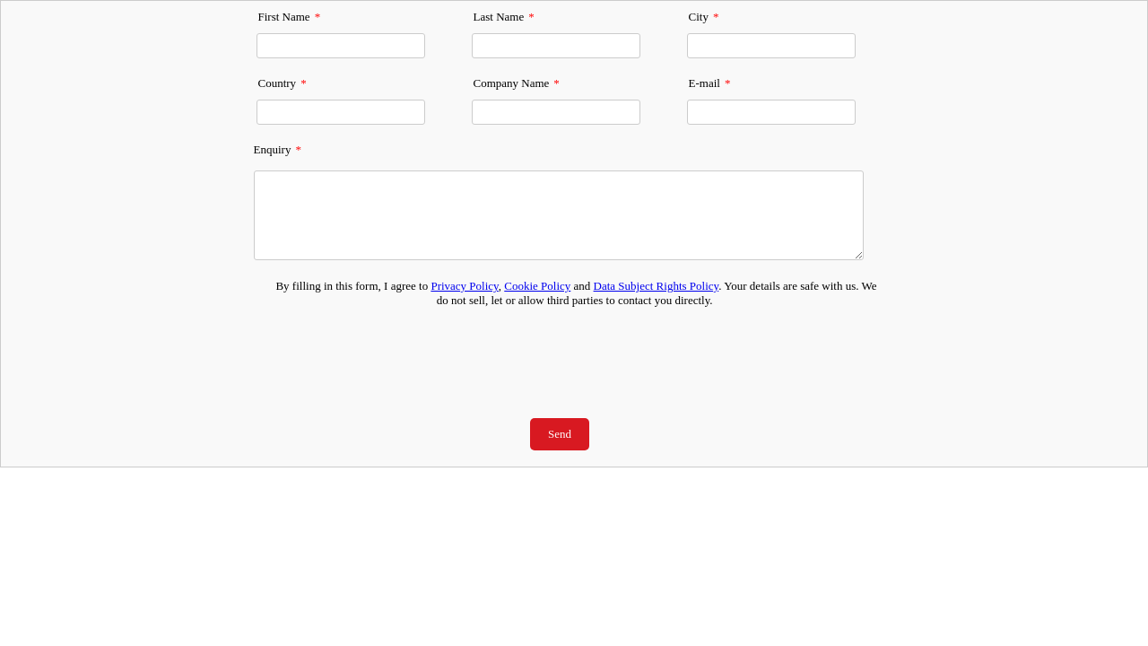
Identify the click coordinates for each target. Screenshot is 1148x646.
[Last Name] (556, 45)
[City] (771, 45)
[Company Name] (556, 112)
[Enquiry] (559, 215)
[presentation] (559, 352)
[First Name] (341, 45)
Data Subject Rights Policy (656, 285)
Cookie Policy (537, 285)
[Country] (341, 112)
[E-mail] (771, 112)
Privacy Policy (464, 285)
